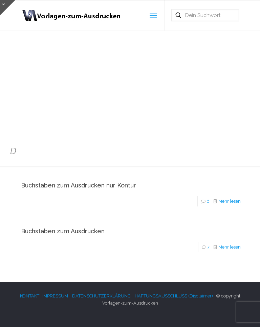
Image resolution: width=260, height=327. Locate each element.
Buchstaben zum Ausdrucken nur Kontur (78, 185)
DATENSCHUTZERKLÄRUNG (101, 295)
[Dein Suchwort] (205, 15)
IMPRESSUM (55, 295)
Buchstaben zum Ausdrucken (63, 231)
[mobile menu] (153, 15)
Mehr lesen (229, 201)
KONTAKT (29, 295)
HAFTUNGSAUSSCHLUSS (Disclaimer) (174, 295)
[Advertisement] (130, 84)
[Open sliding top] (7, 7)
